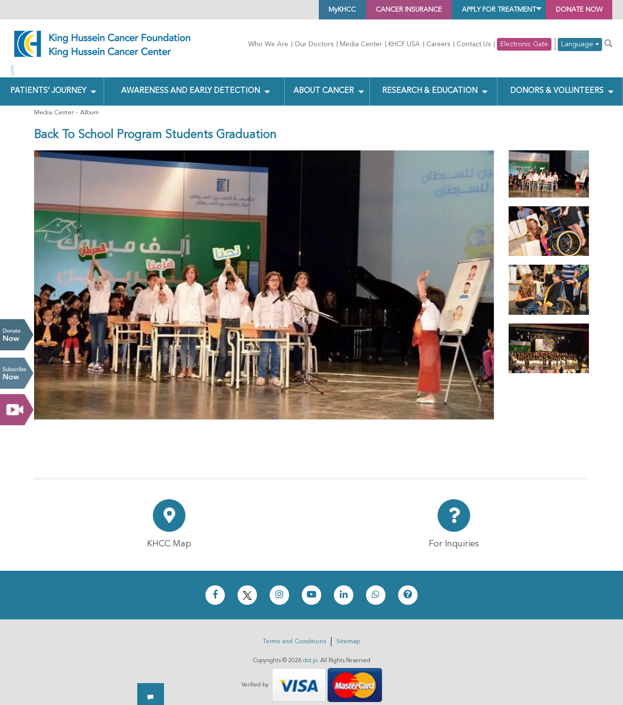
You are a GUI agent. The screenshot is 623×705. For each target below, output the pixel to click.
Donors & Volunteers (556, 83)
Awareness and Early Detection (190, 83)
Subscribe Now (16, 373)
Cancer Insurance (370, 10)
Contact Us (474, 44)
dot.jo (310, 653)
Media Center (361, 44)
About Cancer (323, 83)
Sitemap (348, 634)
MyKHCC (293, 10)
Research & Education (429, 83)
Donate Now (16, 334)
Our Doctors (313, 44)
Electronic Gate (524, 44)
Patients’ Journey (48, 83)
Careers (438, 44)
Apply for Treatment (477, 10)
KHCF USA (404, 44)
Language (580, 44)
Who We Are (268, 44)
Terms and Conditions (294, 634)
